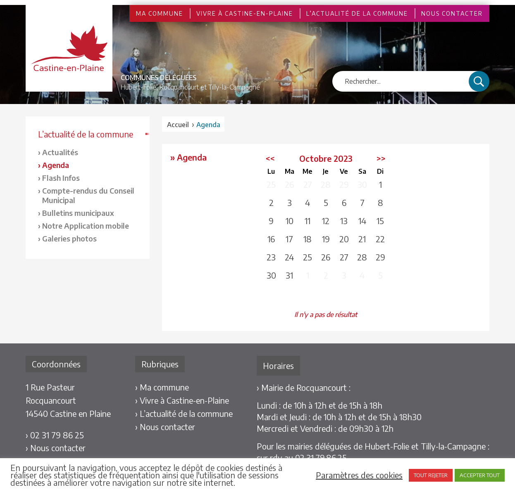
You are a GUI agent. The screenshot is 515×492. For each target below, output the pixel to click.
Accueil (178, 125)
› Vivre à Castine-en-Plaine (182, 400)
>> (381, 158)
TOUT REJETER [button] (431, 475)
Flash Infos (61, 177)
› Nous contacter (56, 447)
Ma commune (159, 13)
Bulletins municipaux (78, 213)
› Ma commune (162, 387)
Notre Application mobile (85, 225)
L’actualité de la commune (357, 13)
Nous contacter (452, 13)
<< (270, 158)
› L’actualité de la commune (184, 413)
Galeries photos (69, 238)
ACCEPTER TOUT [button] (480, 475)
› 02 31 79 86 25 (55, 435)
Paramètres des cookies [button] (359, 475)
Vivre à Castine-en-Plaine (244, 13)
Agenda (55, 165)
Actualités (60, 152)
